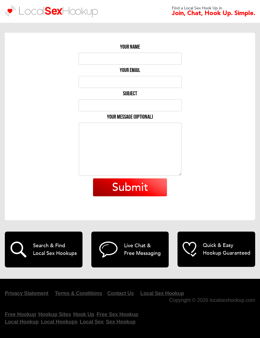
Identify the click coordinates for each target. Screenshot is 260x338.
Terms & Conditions (78, 293)
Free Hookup (20, 314)
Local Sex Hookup (162, 293)
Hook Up (83, 314)
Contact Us (120, 293)
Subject (130, 93)
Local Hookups (59, 322)
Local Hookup (22, 322)
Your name (130, 47)
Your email (130, 70)
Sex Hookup (120, 322)
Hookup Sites (54, 314)
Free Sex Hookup (117, 314)
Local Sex (92, 322)
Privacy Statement (26, 293)
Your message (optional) (130, 117)
